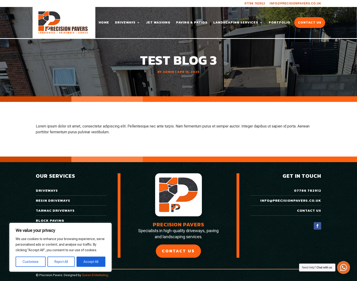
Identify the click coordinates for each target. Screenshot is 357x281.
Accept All (90, 262)
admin (168, 72)
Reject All (61, 262)
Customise (31, 262)
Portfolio (279, 23)
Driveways (125, 23)
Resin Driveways (53, 200)
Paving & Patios (191, 23)
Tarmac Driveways (55, 210)
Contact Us (309, 23)
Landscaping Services (235, 23)
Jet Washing (158, 23)
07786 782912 (254, 3)
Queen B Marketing (95, 275)
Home (104, 23)
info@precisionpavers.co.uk (295, 3)
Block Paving (50, 220)
